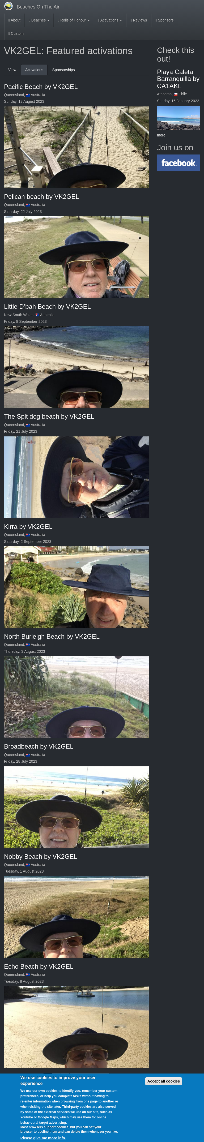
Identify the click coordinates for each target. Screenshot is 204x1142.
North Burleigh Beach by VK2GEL (52, 636)
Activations (110, 20)
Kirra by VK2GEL (28, 526)
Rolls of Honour (74, 20)
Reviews (138, 20)
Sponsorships (63, 70)
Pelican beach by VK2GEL (41, 196)
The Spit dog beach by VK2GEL (49, 416)
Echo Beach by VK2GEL (39, 966)
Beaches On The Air (38, 7)
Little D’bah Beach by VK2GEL (47, 306)
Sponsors (164, 20)
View (12, 70)
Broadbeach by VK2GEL (39, 746)
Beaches (39, 20)
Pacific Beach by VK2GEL (41, 86)
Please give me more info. (43, 1138)
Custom (16, 33)
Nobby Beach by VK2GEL (40, 856)
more (161, 135)
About (14, 20)
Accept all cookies (163, 1081)
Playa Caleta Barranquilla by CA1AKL (178, 78)
